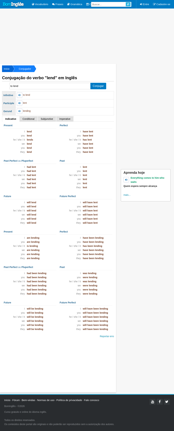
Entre (144, 4)
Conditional (28, 119)
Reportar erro (107, 336)
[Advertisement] (87, 36)
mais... (127, 195)
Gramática (74, 4)
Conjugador (25, 68)
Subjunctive (47, 119)
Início (6, 68)
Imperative (64, 119)
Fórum (16, 400)
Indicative (10, 119)
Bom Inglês (13, 4)
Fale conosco (91, 400)
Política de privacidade (69, 400)
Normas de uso (45, 400)
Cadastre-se (161, 4)
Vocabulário (40, 4)
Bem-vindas (28, 400)
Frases (57, 4)
